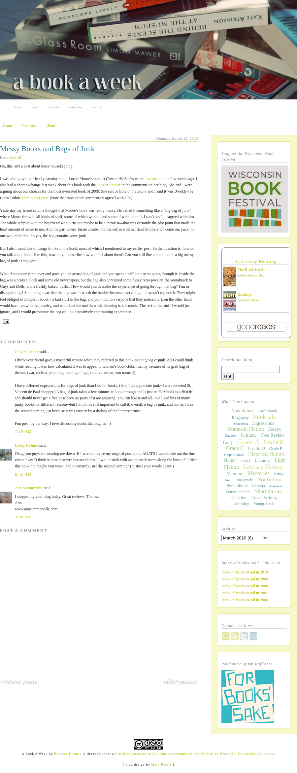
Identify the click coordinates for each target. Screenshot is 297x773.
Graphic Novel (234, 455)
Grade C (235, 448)
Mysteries (259, 473)
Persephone (237, 485)
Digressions (263, 423)
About (34, 107)
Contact (96, 107)
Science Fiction (238, 492)
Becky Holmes (26, 445)
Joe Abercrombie (253, 275)
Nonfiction (269, 479)
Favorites (54, 107)
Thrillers (239, 497)
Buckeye (244, 294)
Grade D (256, 448)
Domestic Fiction (245, 429)
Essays (274, 429)
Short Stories (268, 491)
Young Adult (264, 503)
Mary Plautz (161, 764)
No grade (245, 479)
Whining (241, 503)
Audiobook (268, 410)
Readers (258, 486)
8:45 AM (23, 474)
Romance (275, 486)
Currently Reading (256, 261)
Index (245, 460)
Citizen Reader (108, 185)
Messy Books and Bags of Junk (47, 149)
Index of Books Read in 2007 (244, 593)
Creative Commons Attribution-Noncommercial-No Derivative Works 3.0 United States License (194, 753)
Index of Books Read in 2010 (244, 572)
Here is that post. (35, 198)
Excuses (230, 435)
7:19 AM (23, 431)
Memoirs (234, 473)
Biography (240, 417)
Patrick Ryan (250, 300)
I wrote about (156, 178)
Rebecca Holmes (68, 753)
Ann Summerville (29, 488)
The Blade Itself (250, 269)
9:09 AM (23, 517)
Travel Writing (264, 497)
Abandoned (242, 410)
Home (17, 107)
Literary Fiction (263, 466)
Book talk (16, 157)
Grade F (275, 448)
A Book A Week (35, 753)
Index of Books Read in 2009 (244, 579)
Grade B (273, 442)
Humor (230, 460)
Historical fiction (266, 454)
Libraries (262, 460)
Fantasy (248, 435)
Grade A (248, 441)
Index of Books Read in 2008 (244, 586)
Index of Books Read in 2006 (244, 600)
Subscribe (75, 107)
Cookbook (241, 423)
